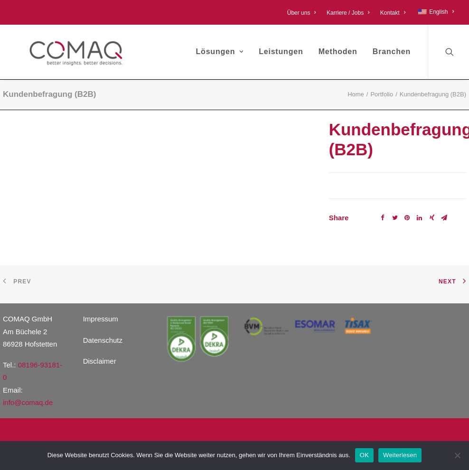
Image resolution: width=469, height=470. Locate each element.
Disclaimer (99, 361)
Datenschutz (102, 340)
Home (355, 94)
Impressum (100, 319)
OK (364, 455)
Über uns (301, 12)
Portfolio (381, 94)
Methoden (338, 51)
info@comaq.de (28, 402)
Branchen (392, 51)
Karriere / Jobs (348, 12)
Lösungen (220, 51)
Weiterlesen (400, 455)
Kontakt (392, 12)
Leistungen (281, 51)
